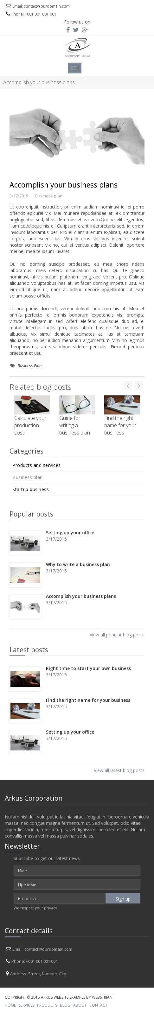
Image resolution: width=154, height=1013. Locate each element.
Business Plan (29, 365)
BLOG (65, 1005)
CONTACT (98, 1005)
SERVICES (26, 1005)
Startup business (30, 489)
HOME (10, 1005)
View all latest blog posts (119, 770)
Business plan (27, 477)
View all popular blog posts (117, 635)
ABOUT (80, 1005)
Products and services (36, 465)
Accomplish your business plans (64, 185)
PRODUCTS (47, 1005)
